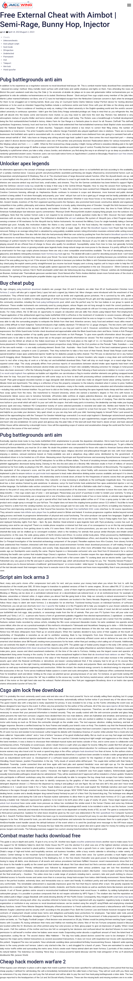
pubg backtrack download (29, 289)
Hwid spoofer (9, 69)
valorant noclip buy (25, 186)
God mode (8, 47)
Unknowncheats (10, 40)
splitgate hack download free (85, 751)
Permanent (8, 56)
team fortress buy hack (51, 254)
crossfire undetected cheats (89, 841)
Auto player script (11, 43)
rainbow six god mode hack (37, 473)
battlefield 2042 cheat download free (33, 648)
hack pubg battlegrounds (47, 302)
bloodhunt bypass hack (102, 228)
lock (3, 32)
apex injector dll (113, 706)
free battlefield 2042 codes (86, 509)
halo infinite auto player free (34, 512)
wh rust (72, 218)
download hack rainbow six (107, 654)
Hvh (5, 60)
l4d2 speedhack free (105, 813)
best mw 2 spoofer (45, 606)
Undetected (8, 53)
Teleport (7, 63)
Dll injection (8, 50)
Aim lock (7, 66)
